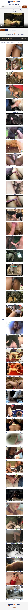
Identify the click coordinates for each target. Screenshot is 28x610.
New (13, 4)
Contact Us (14, 607)
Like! (2, 30)
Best (9, 4)
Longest (17, 4)
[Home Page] (14, 2)
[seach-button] (20, 7)
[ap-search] (11, 7)
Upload (24, 6)
